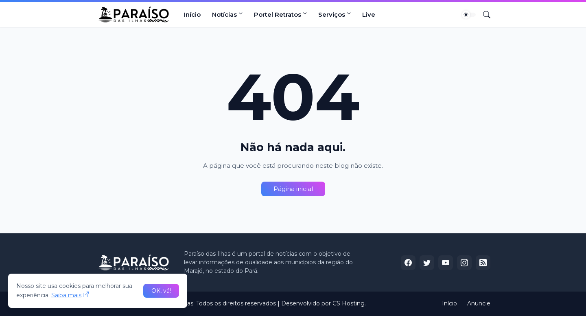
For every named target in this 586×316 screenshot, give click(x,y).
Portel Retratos (277, 14)
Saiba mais (66, 295)
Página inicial (293, 189)
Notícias (224, 14)
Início (192, 14)
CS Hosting (348, 303)
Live (368, 14)
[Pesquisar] (483, 15)
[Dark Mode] (469, 15)
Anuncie (478, 303)
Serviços (331, 14)
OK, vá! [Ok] (161, 290)
